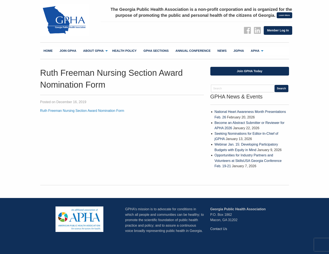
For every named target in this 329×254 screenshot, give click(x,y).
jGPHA (239, 50)
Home (48, 50)
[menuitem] (48, 51)
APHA (255, 50)
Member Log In (278, 30)
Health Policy (124, 50)
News (221, 50)
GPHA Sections (156, 50)
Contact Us (218, 229)
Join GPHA (68, 50)
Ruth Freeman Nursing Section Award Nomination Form (82, 110)
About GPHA (93, 50)
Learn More (284, 15)
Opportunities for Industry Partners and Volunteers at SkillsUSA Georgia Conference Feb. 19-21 (248, 160)
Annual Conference (193, 50)
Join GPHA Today (249, 71)
